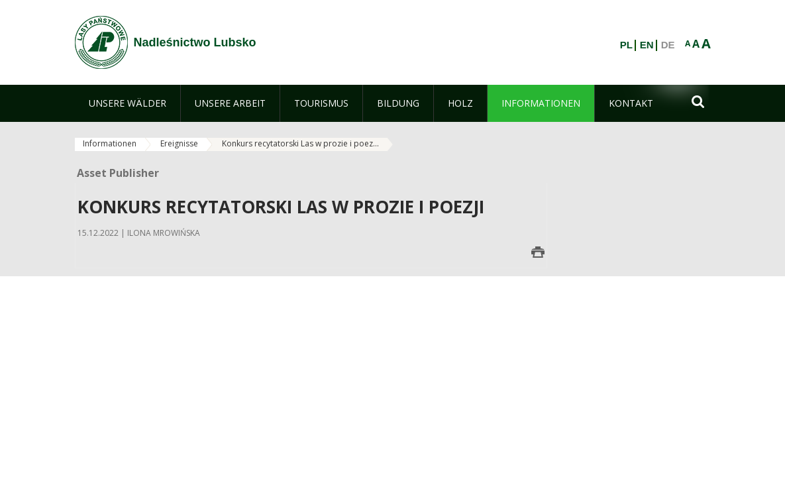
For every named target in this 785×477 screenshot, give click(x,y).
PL (626, 45)
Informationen (109, 143)
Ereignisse (179, 143)
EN (647, 45)
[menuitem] (127, 103)
